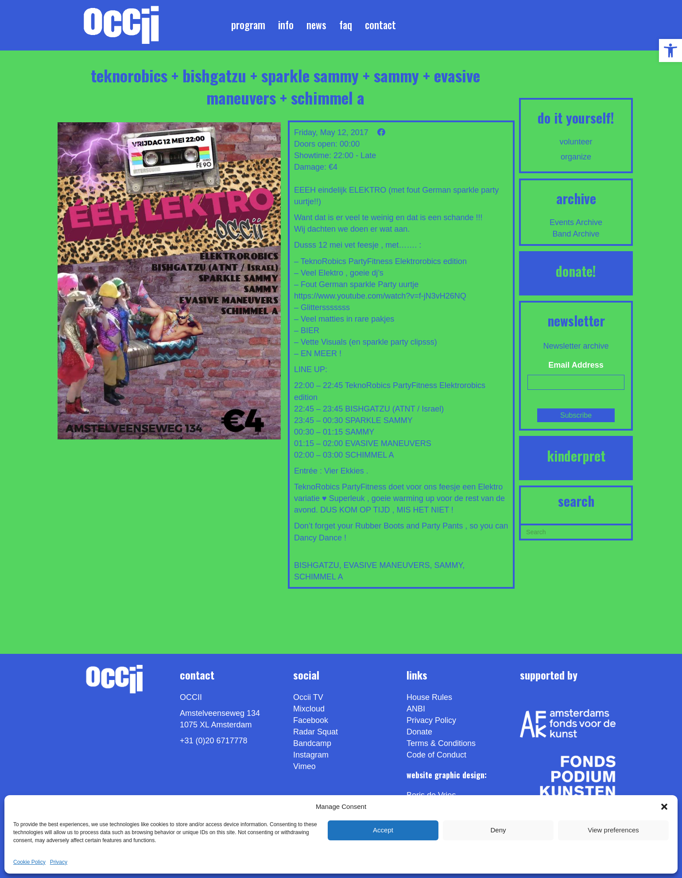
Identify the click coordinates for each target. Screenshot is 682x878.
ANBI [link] (416, 708)
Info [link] (286, 24)
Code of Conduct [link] (436, 754)
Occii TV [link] (308, 697)
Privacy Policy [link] (431, 720)
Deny (498, 830)
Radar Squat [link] (315, 731)
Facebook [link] (310, 720)
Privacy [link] (58, 862)
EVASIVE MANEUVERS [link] (387, 565)
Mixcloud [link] (309, 708)
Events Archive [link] (576, 222)
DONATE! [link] (576, 271)
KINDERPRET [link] (576, 456)
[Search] (576, 531)
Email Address (575, 365)
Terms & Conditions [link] (441, 743)
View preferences (613, 830)
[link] (670, 50)
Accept (383, 830)
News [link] (316, 24)
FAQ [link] (345, 24)
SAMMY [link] (448, 565)
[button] (664, 806)
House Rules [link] (429, 697)
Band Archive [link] (576, 233)
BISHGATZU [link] (316, 565)
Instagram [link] (311, 754)
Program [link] (248, 24)
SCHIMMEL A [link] (318, 576)
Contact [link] (380, 24)
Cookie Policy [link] (29, 862)
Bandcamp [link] (312, 743)
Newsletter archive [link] (576, 346)
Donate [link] (419, 731)
